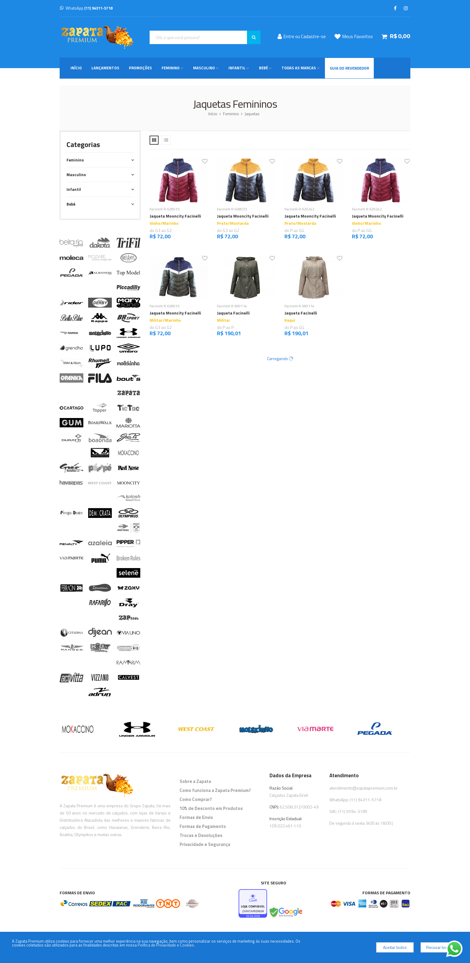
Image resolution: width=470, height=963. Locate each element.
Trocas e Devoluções (201, 835)
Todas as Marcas (298, 68)
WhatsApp (86, 8)
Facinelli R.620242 (299, 209)
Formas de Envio (196, 817)
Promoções (140, 68)
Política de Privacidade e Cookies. (166, 945)
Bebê (263, 68)
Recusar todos (439, 947)
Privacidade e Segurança (205, 844)
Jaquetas (252, 114)
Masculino (204, 68)
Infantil (236, 68)
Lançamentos (105, 68)
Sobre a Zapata (195, 781)
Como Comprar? (196, 799)
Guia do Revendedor (349, 68)
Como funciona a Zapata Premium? (215, 790)
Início (76, 68)
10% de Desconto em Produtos (211, 808)
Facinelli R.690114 (232, 306)
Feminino (171, 68)
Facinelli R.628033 (165, 209)
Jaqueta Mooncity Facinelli (175, 216)
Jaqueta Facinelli (233, 313)
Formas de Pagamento (203, 826)
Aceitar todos (395, 947)
